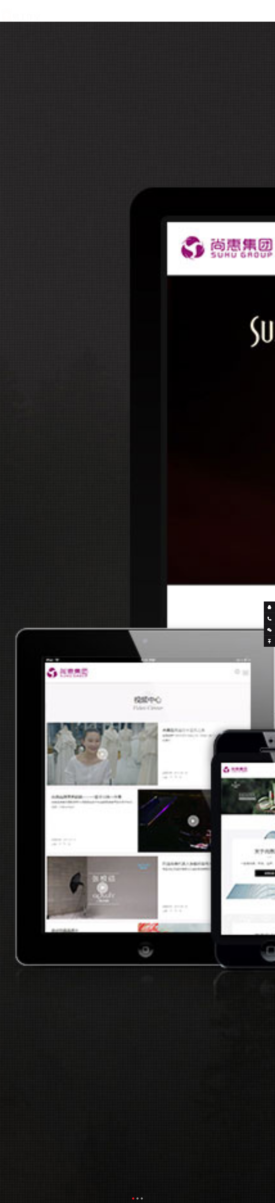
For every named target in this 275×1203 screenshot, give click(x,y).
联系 (160, 13)
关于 (83, 13)
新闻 (122, 13)
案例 (140, 13)
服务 (102, 13)
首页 (64, 13)
